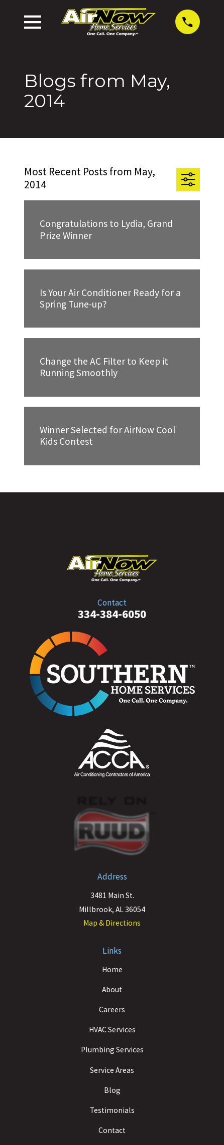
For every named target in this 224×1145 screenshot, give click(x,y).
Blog (112, 1090)
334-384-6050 (112, 614)
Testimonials (112, 1110)
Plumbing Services (112, 1049)
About (112, 989)
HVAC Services (112, 1029)
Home (112, 969)
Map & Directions (112, 923)
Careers (112, 1009)
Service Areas (112, 1070)
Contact (112, 1130)
